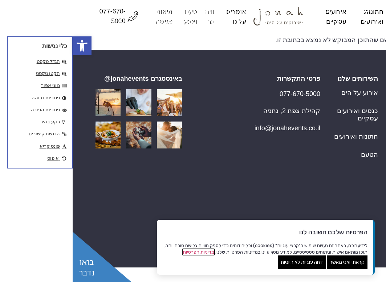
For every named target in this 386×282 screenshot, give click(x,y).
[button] (9, 45)
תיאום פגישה (345, 238)
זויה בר (353, 202)
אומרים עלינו (345, 183)
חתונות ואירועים (341, 129)
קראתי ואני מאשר (274, 262)
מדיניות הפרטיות (126, 252)
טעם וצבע (349, 220)
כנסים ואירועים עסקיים (284, 114)
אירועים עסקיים (341, 147)
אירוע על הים (287, 92)
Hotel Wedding (341, 111)
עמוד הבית (348, 92)
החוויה (354, 165)
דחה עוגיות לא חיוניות (229, 262)
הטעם (296, 154)
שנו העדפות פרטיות (359, 272)
